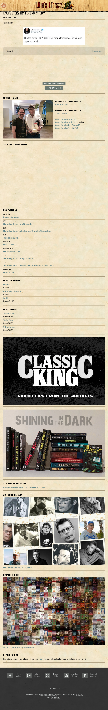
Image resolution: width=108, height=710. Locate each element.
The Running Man (9, 313)
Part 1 (57, 104)
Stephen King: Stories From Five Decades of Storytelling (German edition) (27, 231)
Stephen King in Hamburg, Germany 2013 (68, 125)
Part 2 (62, 104)
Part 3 (67, 104)
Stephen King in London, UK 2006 (65, 119)
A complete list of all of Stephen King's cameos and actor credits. (24, 487)
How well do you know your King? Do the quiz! (17, 567)
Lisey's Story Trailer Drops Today (24, 13)
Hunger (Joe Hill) (8, 272)
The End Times (8, 320)
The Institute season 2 (10, 238)
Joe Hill (5, 298)
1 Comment (9, 51)
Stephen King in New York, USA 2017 (66, 128)
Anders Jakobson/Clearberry (48, 694)
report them (43, 659)
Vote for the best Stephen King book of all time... (19, 647)
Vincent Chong (55, 697)
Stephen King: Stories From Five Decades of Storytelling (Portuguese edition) (28, 265)
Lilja (51, 688)
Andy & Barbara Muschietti (12, 291)
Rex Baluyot (7, 284)
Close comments (97, 51)
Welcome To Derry (9, 327)
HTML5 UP (79, 694)
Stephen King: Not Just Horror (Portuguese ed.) (18, 258)
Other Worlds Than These (11, 251)
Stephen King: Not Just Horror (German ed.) (17, 224)
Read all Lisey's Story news (54, 83)
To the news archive (54, 88)
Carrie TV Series (8, 244)
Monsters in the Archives (11, 217)
